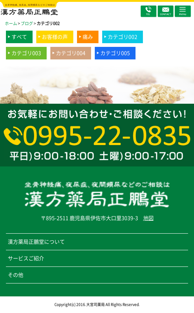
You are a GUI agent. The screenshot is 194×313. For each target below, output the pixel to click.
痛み (88, 36)
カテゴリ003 (26, 53)
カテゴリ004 (71, 53)
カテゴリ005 (115, 53)
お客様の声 (55, 36)
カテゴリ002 (122, 36)
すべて (19, 36)
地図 (148, 218)
